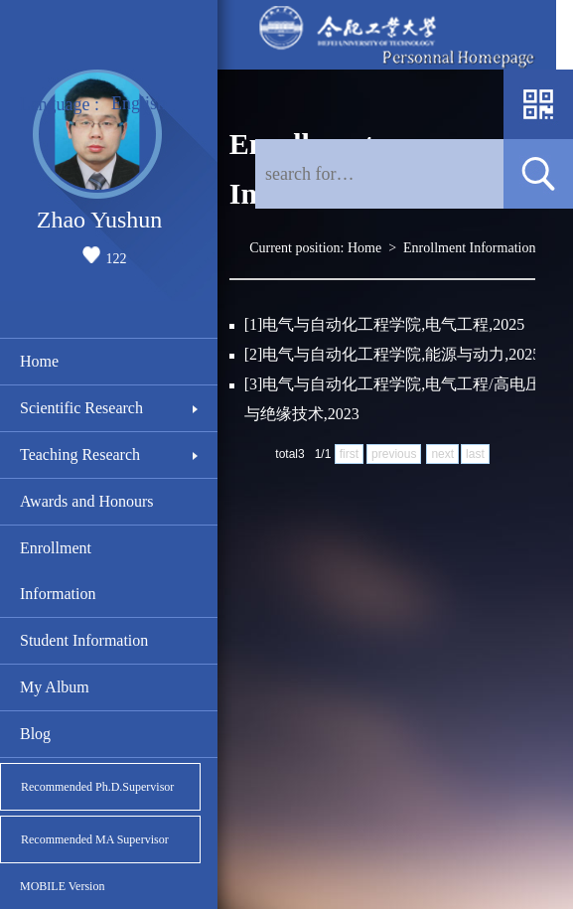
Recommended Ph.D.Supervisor (97, 787)
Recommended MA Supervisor (95, 839)
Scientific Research (81, 407)
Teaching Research (80, 454)
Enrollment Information (57, 570)
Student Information (84, 640)
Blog (35, 733)
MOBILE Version (62, 886)
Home (39, 361)
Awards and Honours (87, 501)
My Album (54, 687)
